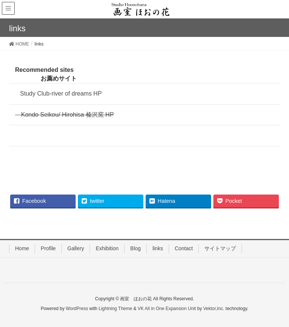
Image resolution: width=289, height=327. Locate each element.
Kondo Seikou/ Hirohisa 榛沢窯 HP (64, 114)
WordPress (77, 308)
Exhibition (107, 248)
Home (22, 248)
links (157, 248)
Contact (184, 248)
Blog (135, 248)
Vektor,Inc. (213, 308)
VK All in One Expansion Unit (167, 308)
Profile (48, 248)
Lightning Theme (115, 308)
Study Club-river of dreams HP (58, 93)
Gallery (75, 248)
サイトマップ (220, 248)
